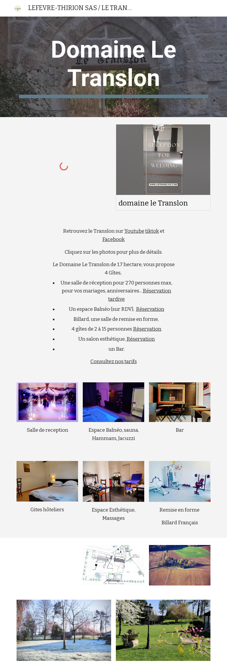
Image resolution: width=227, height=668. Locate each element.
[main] (113, 67)
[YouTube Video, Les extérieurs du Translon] (47, 563)
